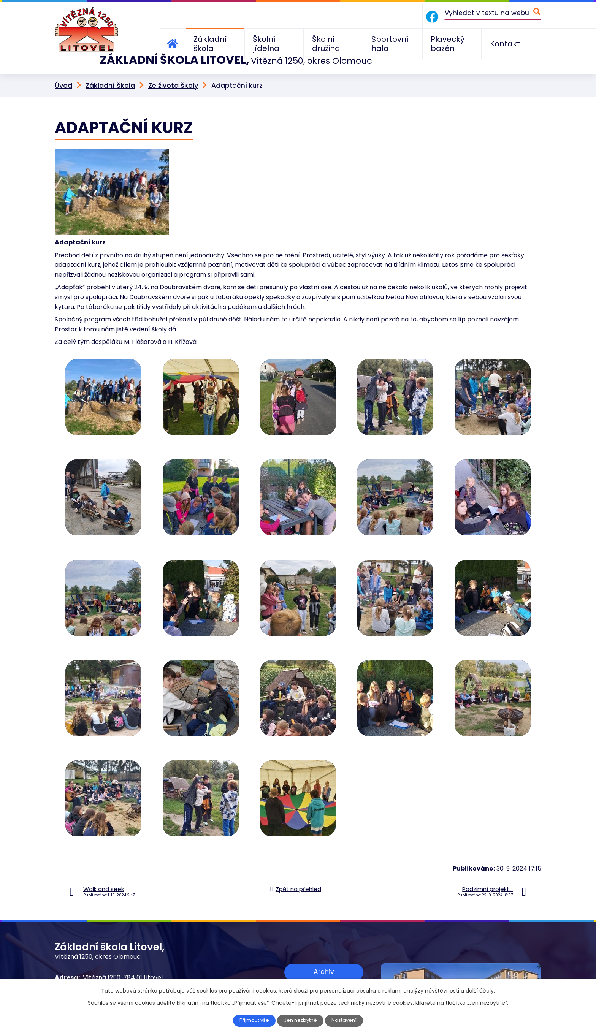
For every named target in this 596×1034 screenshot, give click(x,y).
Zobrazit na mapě (323, 978)
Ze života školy (173, 69)
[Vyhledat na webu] (492, 12)
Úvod (63, 69)
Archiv (323, 954)
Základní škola (110, 69)
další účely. (480, 990)
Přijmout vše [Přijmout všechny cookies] (253, 1020)
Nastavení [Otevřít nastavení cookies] (346, 1020)
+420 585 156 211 (107, 971)
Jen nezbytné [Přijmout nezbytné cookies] (301, 1020)
